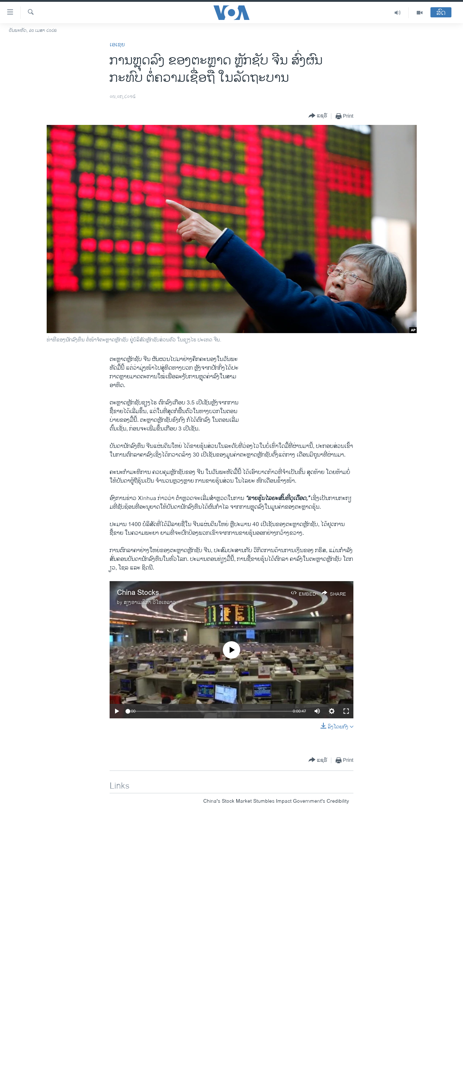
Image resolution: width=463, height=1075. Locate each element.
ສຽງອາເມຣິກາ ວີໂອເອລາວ (150, 602)
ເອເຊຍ (117, 45)
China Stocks (138, 593)
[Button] (318, 116)
